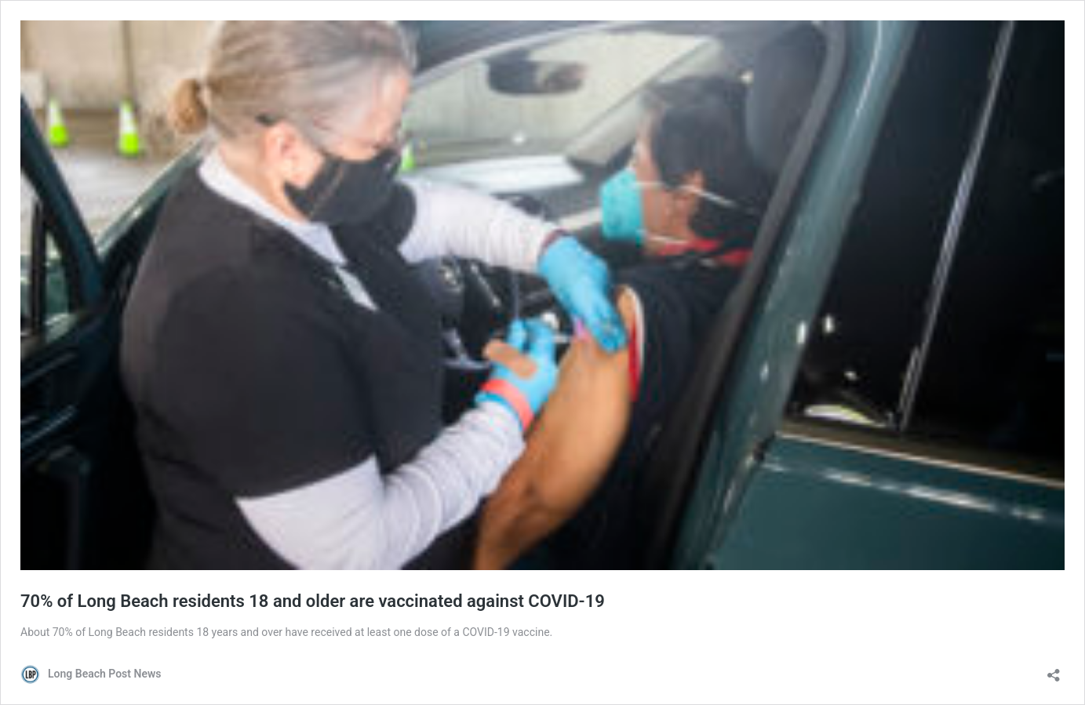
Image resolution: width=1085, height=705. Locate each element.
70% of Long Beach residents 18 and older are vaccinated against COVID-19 (312, 601)
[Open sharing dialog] (1054, 670)
